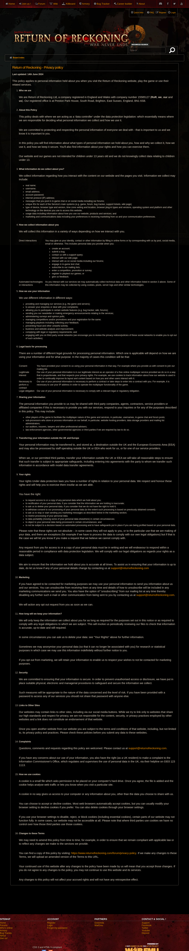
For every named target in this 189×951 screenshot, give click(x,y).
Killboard (70, 3)
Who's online (6, 928)
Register (51, 923)
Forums (4, 925)
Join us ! (26, 3)
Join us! (4, 938)
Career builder (124, 3)
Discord (145, 933)
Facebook (147, 925)
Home (11, 3)
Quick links (138, 12)
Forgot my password (57, 928)
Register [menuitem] (162, 12)
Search (172, 51)
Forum (41, 3)
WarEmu (98, 925)
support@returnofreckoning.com (130, 568)
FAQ (152, 12)
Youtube (146, 930)
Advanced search (140, 44)
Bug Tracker (103, 3)
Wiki (55, 3)
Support (146, 923)
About (141, 3)
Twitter (145, 928)
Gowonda (99, 923)
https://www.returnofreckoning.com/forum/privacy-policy (103, 853)
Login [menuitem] (173, 12)
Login (50, 925)
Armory (86, 3)
